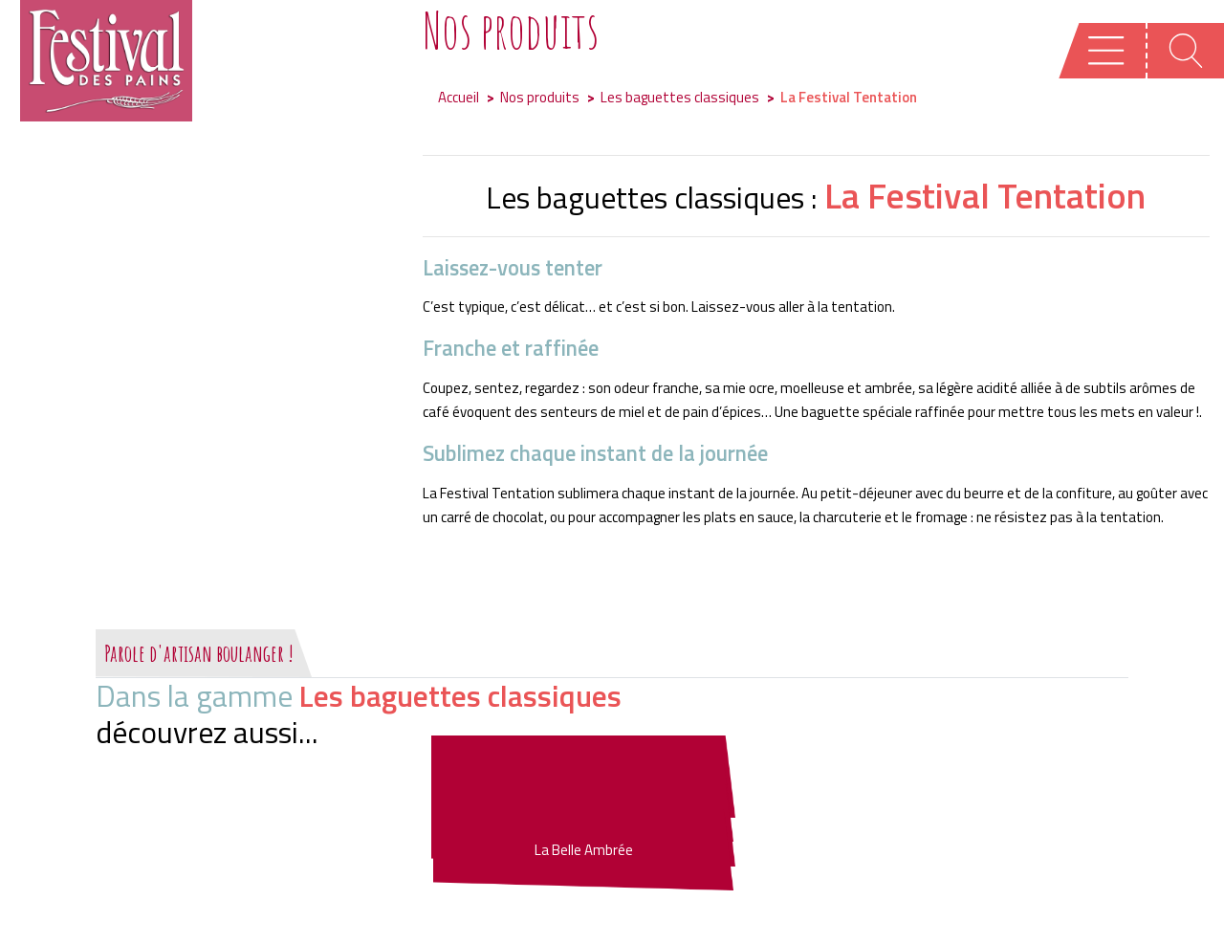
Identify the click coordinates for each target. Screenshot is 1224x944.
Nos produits (539, 97)
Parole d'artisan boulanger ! (199, 653)
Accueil (458, 97)
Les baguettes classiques (680, 97)
